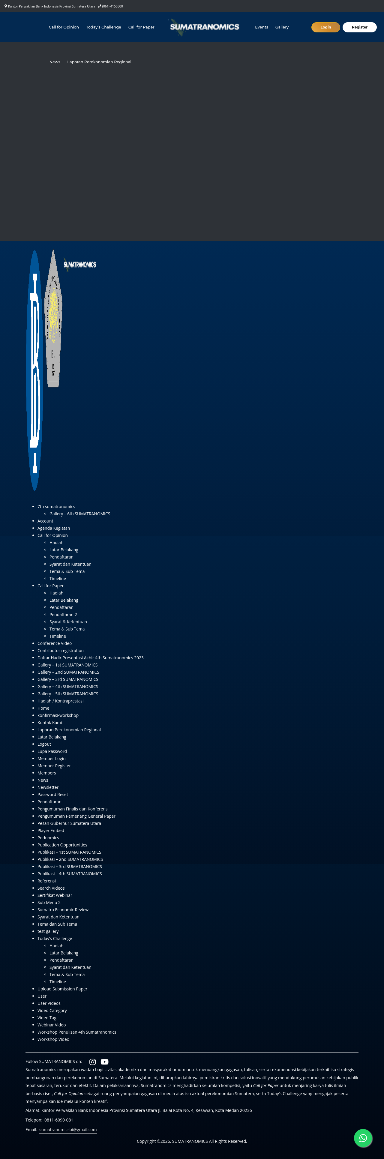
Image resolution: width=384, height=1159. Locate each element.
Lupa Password (52, 751)
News (55, 62)
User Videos (49, 1003)
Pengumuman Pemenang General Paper (77, 816)
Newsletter (48, 787)
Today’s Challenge (103, 27)
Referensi (47, 881)
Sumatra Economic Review (63, 909)
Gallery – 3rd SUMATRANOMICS (68, 679)
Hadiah (57, 542)
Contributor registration (61, 650)
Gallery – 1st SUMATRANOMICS (68, 665)
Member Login (52, 758)
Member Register (54, 765)
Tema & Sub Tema (67, 571)
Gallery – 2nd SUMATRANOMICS (69, 672)
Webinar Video (52, 1025)
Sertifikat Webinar (55, 895)
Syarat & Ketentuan (68, 621)
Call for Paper (141, 27)
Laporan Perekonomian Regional (100, 62)
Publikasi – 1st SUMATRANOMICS (70, 852)
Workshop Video (54, 1039)
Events (261, 27)
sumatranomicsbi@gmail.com (68, 1129)
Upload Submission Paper (63, 989)
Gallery (282, 27)
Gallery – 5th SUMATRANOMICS (68, 693)
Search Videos (51, 888)
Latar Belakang (64, 550)
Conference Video (55, 643)
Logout (44, 744)
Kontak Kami (50, 722)
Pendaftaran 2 (63, 614)
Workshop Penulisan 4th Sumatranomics (77, 1032)
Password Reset (53, 794)
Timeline (58, 578)
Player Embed (51, 830)
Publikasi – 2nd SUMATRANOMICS (71, 859)
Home (44, 708)
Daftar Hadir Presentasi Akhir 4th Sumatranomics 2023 (91, 657)
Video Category (52, 1010)
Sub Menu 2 (49, 902)
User (42, 996)
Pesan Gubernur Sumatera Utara (70, 823)
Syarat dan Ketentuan (71, 564)
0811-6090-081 (59, 1120)
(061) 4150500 (112, 6)
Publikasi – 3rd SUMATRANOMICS (70, 866)
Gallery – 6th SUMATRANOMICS (80, 514)
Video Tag (47, 1017)
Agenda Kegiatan (54, 528)
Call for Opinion (64, 27)
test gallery (48, 931)
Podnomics (48, 837)
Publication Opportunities (63, 845)
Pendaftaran (62, 557)
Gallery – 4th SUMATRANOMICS (68, 686)
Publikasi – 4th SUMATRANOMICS (70, 873)
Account (45, 521)
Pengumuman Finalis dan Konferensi (73, 809)
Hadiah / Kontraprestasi (61, 701)
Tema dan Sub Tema (57, 924)
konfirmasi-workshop (58, 715)
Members (47, 773)
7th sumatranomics (57, 506)
